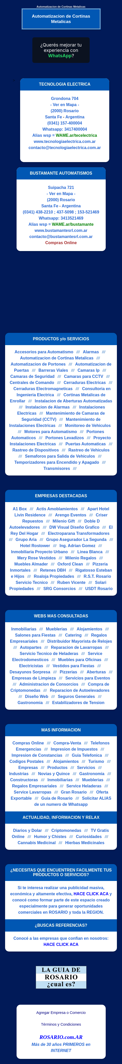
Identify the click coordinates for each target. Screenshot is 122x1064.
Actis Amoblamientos (57, 509)
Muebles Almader (31, 564)
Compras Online (28, 743)
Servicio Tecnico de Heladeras (49, 653)
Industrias (19, 774)
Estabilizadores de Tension (78, 702)
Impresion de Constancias (37, 755)
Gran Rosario (74, 792)
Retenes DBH (53, 570)
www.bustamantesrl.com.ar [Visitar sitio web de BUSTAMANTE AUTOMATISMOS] (61, 230)
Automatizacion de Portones (38, 364)
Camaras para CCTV (83, 376)
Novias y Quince (54, 774)
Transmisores (57, 468)
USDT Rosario (99, 588)
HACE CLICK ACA (91, 894)
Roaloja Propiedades (54, 576)
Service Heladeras (84, 786)
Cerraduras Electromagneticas (43, 389)
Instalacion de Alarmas (47, 407)
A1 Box (20, 509)
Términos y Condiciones (61, 1024)
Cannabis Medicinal (37, 843)
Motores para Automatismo (50, 431)
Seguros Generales (76, 696)
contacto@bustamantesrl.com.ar (61, 236)
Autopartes (30, 647)
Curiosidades (89, 836)
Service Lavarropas (32, 792)
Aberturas (96, 672)
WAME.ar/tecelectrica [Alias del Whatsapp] (76, 135)
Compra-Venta (67, 743)
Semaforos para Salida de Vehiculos (60, 456)
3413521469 (72, 218)
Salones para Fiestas (35, 635)
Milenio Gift (64, 521)
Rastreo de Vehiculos (89, 450)
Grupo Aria (26, 539)
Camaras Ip (89, 370)
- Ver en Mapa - (64, 105)
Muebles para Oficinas (79, 660)
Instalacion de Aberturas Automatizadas (73, 401)
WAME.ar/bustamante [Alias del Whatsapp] (73, 224)
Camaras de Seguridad (32, 376)
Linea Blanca (90, 552)
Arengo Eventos (70, 515)
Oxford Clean (70, 564)
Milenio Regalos (80, 558)
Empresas (28, 767)
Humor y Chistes (50, 836)
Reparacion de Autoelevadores (80, 690)
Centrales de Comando (32, 382)
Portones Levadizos (64, 438)
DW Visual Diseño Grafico (74, 527)
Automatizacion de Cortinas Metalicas (56, 358)
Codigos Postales (26, 761)
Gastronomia (30, 702)
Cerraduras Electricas (85, 382)
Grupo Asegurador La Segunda (76, 539)
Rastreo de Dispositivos (35, 450)
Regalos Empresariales (34, 786)
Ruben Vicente (71, 582)
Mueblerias (56, 629)
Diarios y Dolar (27, 830)
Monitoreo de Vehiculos (88, 425)
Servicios (86, 767)
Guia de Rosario (57, 798)
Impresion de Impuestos (74, 749)
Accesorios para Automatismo (44, 352)
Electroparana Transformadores (79, 533)
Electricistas (31, 666)
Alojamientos (89, 629)
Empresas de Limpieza (34, 678)
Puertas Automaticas (85, 444)
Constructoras (24, 780)
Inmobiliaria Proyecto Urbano (39, 552)
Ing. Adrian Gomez (78, 546)
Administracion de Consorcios (48, 684)
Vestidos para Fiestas (73, 666)
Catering (73, 635)
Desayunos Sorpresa (30, 672)
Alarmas (91, 352)
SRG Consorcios (59, 588)
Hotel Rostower (35, 546)
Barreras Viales (53, 370)
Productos (57, 767)
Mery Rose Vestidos (36, 558)
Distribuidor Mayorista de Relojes (79, 641)
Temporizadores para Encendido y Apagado (57, 462)
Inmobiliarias (23, 629)
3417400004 (75, 129)
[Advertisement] (58, 292)
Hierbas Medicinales (84, 843)
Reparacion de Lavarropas (76, 647)
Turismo (96, 761)
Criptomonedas (66, 830)
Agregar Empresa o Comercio (61, 1013)
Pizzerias (68, 672)
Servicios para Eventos (87, 678)
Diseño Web (36, 696)
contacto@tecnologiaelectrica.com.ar (65, 147)
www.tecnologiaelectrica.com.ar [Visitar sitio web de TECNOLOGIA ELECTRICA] (65, 141)
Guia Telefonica (87, 755)
